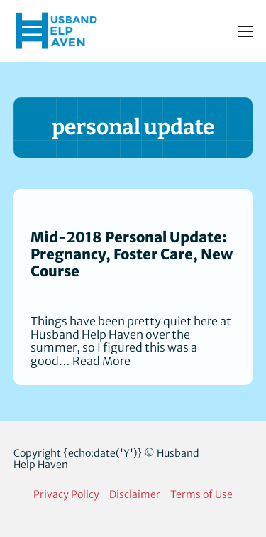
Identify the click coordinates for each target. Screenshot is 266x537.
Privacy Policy (66, 494)
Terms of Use (201, 494)
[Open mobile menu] (245, 31)
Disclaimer (134, 494)
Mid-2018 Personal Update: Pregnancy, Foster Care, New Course (132, 254)
